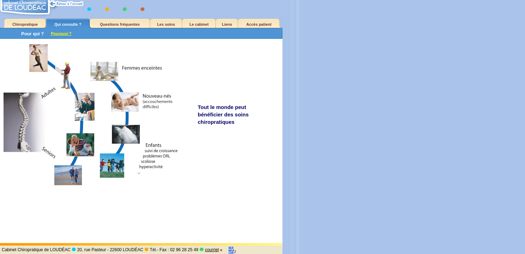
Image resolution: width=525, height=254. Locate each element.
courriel (212, 249)
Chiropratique (25, 24)
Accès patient (259, 24)
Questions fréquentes (120, 24)
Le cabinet (198, 24)
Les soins (166, 24)
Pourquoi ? (61, 33)
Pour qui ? (32, 33)
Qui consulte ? (67, 24)
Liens (227, 24)
